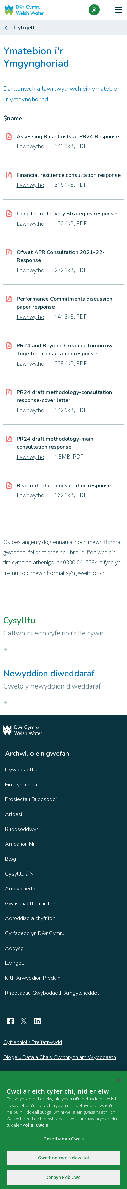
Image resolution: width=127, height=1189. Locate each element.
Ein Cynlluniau (21, 784)
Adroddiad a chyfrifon (30, 918)
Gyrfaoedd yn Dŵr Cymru (34, 933)
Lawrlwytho (30, 146)
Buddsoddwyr (21, 829)
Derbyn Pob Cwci (63, 1179)
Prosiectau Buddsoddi (31, 799)
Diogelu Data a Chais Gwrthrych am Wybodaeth (59, 1057)
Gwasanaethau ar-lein (30, 903)
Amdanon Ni (19, 844)
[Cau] (118, 1082)
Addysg (14, 948)
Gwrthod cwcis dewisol (63, 1160)
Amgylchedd (20, 888)
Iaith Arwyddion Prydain (32, 978)
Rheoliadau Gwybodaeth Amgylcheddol (52, 993)
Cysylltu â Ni (20, 874)
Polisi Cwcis (35, 1127)
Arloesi (13, 814)
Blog (10, 859)
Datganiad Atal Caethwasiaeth (39, 1072)
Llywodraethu (21, 769)
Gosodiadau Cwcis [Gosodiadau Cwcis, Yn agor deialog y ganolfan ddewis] (63, 1140)
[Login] (94, 9)
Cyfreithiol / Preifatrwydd (32, 1042)
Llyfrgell (24, 27)
